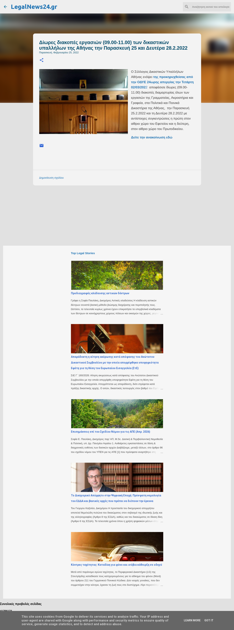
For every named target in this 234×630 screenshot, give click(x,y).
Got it (208, 620)
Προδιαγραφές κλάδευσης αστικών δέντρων (100, 293)
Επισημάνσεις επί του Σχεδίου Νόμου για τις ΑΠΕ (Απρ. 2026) (110, 431)
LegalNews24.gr (34, 6)
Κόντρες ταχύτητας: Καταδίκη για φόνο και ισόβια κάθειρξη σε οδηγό (116, 564)
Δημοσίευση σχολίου (51, 177)
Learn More (192, 620)
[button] (41, 60)
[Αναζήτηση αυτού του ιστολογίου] (211, 6)
